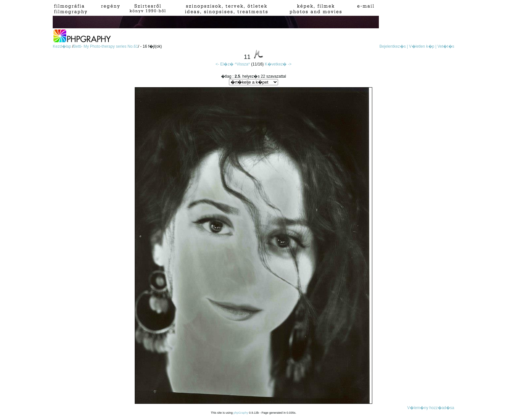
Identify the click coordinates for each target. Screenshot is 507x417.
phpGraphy (241, 412)
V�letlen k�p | (423, 46)
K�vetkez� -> (278, 64)
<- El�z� (224, 64)
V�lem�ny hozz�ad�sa (430, 407)
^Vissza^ (242, 64)
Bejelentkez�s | (394, 46)
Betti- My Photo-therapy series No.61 (105, 46)
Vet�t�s (445, 46)
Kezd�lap (62, 46)
